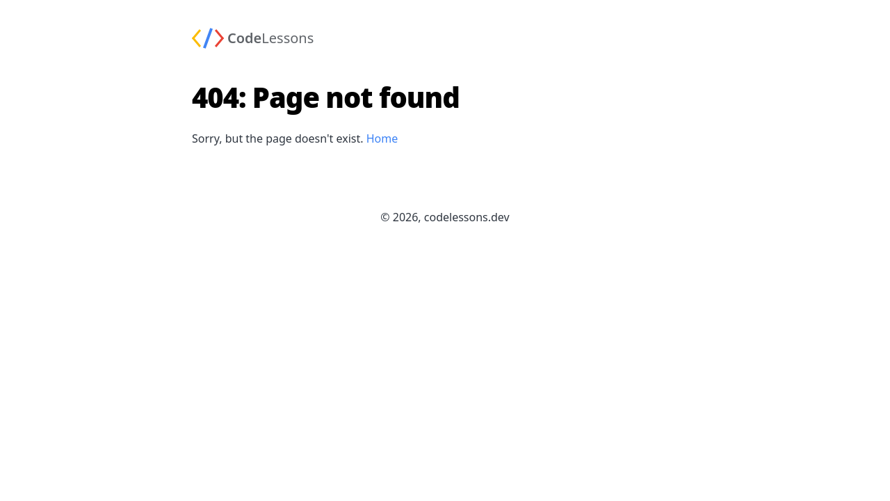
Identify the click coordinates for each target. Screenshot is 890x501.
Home (382, 138)
